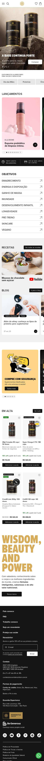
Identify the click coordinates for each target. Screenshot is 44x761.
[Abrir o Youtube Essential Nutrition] (12, 735)
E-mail (10, 647)
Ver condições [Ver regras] (11, 163)
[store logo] (22, 4)
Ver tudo (37, 411)
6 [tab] (16, 152)
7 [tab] (17, 152)
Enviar (32, 654)
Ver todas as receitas (33, 247)
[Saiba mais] (20, 371)
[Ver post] (20, 305)
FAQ (4, 616)
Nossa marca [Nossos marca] (11, 594)
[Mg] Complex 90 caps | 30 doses (11, 443)
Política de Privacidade (11, 747)
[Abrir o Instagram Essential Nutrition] (5, 735)
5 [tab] (14, 152)
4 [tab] (8, 66)
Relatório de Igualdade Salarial (14, 755)
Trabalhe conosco (10, 622)
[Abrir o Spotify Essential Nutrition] (32, 735)
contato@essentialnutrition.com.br (15, 677)
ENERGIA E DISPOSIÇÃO (14, 186)
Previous (4, 152)
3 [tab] (6, 66)
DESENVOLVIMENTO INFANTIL (17, 205)
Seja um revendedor (11, 627)
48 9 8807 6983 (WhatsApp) (13, 669)
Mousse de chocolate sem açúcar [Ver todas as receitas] (13, 279)
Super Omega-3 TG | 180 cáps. (32, 443)
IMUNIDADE (8, 199)
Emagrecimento (11, 180)
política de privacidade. (15, 654)
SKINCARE (7, 223)
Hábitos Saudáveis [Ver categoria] (11, 316)
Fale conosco (8, 611)
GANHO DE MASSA (12, 193)
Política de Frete (9, 752)
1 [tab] (2, 66)
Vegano (6, 229)
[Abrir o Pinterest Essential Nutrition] (25, 735)
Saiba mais (11, 388)
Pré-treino (8, 217)
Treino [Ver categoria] (23, 316)
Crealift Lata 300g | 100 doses (11, 500)
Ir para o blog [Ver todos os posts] (36, 290)
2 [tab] (4, 66)
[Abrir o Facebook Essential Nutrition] (19, 735)
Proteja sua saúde (10, 632)
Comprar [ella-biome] (35, 62)
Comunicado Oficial (10, 758)
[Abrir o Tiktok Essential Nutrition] (39, 735)
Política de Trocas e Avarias (13, 749)
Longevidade (9, 211)
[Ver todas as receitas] (22, 263)
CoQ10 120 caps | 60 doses (30, 500)
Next (20, 152)
